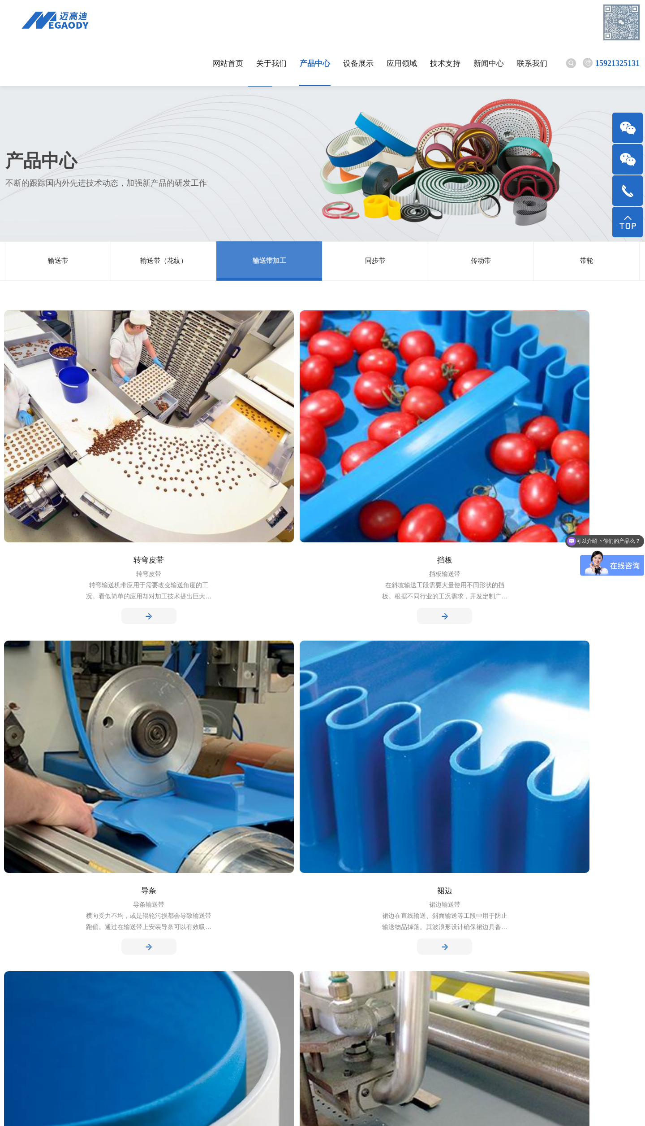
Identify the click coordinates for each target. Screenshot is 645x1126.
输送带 (58, 219)
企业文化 (19, 933)
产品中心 (272, 22)
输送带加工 (269, 219)
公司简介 (19, 918)
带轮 (587, 219)
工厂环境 (19, 947)
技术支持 (402, 22)
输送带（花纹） (164, 219)
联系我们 (489, 22)
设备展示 (316, 22)
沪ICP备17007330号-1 (278, 1108)
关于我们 (229, 22)
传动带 (481, 219)
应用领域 (359, 22)
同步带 (375, 219)
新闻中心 (446, 22)
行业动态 (190, 918)
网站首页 (185, 22)
